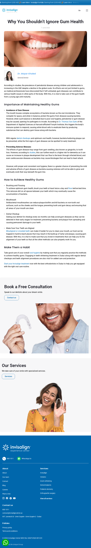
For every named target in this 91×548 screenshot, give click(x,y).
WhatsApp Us (26, 458)
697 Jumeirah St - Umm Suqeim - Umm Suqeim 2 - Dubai (21, 517)
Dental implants (45, 485)
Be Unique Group (17, 544)
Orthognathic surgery (47, 493)
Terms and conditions (9, 531)
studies (32, 152)
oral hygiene (35, 253)
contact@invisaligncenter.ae (12, 513)
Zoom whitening (46, 481)
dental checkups (23, 138)
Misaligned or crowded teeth (18, 231)
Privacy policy (7, 528)
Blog (4, 485)
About (4, 473)
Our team (5, 477)
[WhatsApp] (5, 542)
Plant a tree (6, 494)
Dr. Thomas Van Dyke (68, 122)
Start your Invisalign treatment (16, 264)
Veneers (43, 477)
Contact (5, 481)
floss (70, 188)
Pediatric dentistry (46, 489)
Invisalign (43, 473)
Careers (5, 490)
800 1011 (10, 458)
